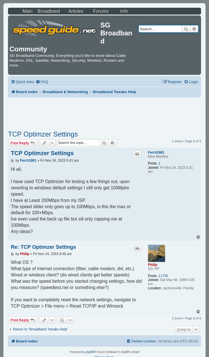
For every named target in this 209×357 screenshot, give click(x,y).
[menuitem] (42, 82)
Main (28, 11)
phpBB (90, 352)
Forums (101, 11)
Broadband (49, 11)
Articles (75, 11)
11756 (163, 276)
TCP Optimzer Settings (43, 134)
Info (124, 11)
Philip (152, 265)
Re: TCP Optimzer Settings (43, 247)
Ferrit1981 (156, 153)
